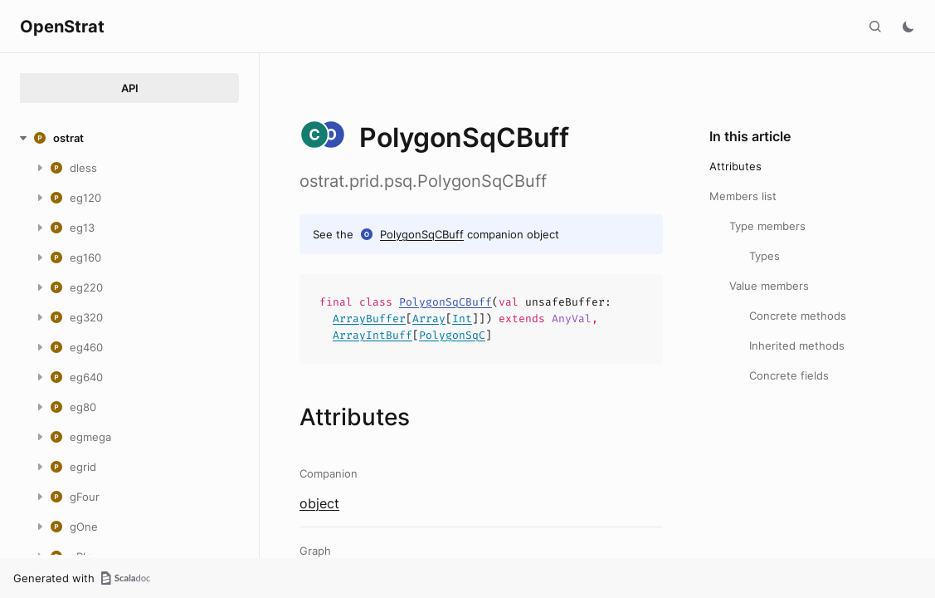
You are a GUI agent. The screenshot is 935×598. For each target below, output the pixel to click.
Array (429, 318)
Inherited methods (797, 345)
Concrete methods (797, 315)
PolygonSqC (452, 335)
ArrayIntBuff (372, 335)
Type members (767, 226)
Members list (743, 196)
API (130, 88)
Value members (769, 285)
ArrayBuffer (369, 318)
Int (462, 318)
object (319, 503)
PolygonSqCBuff (422, 234)
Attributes (735, 166)
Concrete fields (789, 375)
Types (764, 255)
